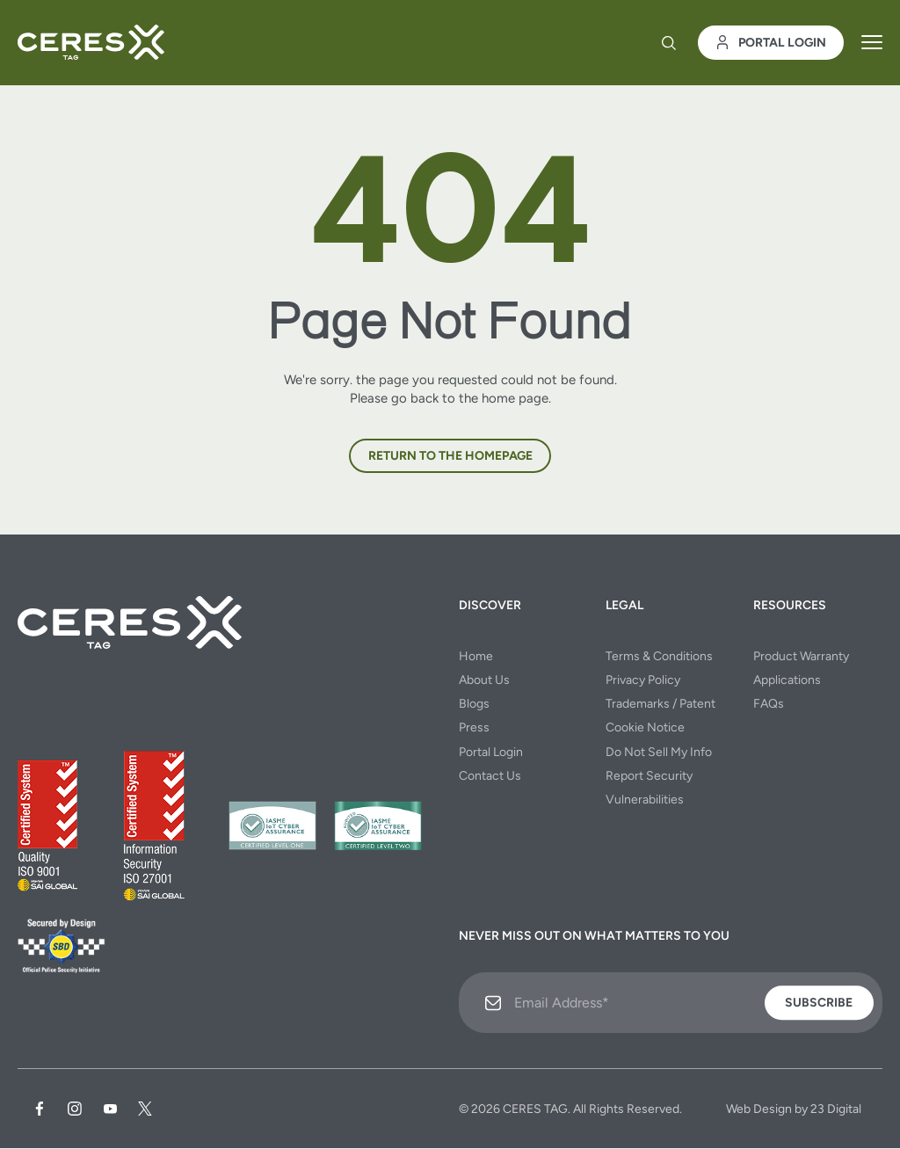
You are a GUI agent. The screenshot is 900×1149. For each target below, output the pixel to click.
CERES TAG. (536, 1109)
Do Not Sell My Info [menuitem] (659, 752)
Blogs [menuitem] (474, 704)
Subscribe (819, 1003)
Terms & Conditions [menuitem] (659, 656)
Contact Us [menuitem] (490, 775)
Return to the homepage (450, 456)
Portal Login (770, 44)
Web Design (759, 1109)
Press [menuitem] (474, 728)
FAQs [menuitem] (768, 704)
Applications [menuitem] (787, 680)
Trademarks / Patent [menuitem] (660, 704)
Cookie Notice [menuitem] (645, 728)
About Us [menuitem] (484, 680)
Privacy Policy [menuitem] (643, 680)
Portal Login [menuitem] (491, 752)
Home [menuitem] (476, 656)
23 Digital (835, 1109)
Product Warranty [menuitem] (801, 656)
